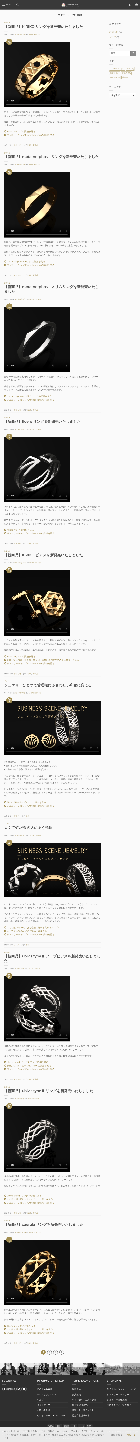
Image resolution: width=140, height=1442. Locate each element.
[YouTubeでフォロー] (24, 1389)
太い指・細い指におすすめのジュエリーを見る (28, 1199)
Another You (35, 34)
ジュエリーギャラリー (118, 1394)
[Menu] (7, 4)
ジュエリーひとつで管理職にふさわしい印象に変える (48, 685)
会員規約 (76, 1394)
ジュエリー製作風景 (117, 1399)
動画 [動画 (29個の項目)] (130, 69)
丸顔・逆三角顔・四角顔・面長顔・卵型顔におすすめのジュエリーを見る (41, 660)
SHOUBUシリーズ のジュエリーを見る (25, 802)
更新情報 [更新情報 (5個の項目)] (115, 77)
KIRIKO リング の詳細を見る (19, 131)
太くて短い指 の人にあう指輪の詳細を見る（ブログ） (32, 927)
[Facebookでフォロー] (4, 1389)
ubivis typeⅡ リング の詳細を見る (23, 1195)
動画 (29, 145)
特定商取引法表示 (81, 1415)
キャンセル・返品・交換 (84, 1399)
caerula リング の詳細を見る (20, 1326)
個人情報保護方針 (81, 1405)
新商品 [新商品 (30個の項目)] (126, 73)
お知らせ (7, 23)
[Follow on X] (14, 1389)
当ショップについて (47, 1394)
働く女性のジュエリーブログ (121, 1389)
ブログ (6, 681)
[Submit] (133, 53)
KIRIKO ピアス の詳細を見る (19, 656)
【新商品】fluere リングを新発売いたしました (42, 421)
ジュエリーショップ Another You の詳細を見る (29, 135)
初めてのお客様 (44, 1389)
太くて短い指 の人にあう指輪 (28, 827)
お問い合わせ (43, 1410)
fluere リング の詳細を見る (19, 530)
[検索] (17, 4)
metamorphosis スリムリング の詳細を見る (28, 396)
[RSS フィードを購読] (19, 1389)
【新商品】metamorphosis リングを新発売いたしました (51, 157)
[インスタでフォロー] (9, 1389)
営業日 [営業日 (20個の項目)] (114, 73)
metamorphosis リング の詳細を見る (24, 261)
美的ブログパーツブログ (119, 1405)
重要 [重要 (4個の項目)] (125, 77)
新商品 (35, 145)
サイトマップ (43, 1405)
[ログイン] (129, 5)
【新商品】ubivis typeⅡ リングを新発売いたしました (48, 1091)
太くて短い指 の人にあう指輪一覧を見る (25, 931)
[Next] (61, 1352)
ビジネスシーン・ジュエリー (51, 1415)
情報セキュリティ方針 (83, 1410)
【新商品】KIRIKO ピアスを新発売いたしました (43, 555)
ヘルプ (40, 1399)
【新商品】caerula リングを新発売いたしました (43, 1224)
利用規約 (76, 1389)
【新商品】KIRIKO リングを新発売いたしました (43, 27)
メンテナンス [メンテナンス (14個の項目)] (117, 69)
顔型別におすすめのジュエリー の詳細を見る (27, 1065)
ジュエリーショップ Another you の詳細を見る (29, 805)
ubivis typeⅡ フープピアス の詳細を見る (26, 1062)
